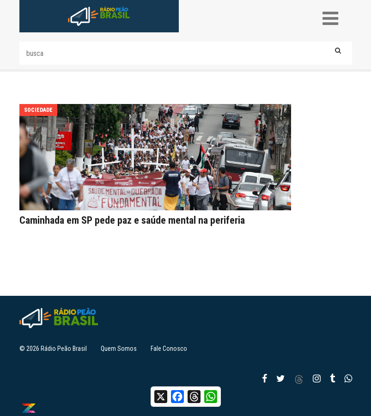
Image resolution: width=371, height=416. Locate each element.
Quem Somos (119, 348)
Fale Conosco (169, 348)
